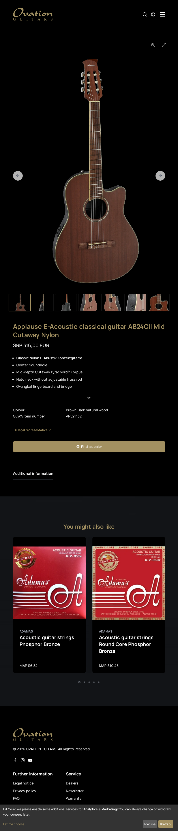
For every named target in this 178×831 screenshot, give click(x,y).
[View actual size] (153, 45)
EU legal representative (30, 430)
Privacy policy (24, 790)
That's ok (165, 824)
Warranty (73, 798)
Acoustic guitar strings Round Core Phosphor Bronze (126, 644)
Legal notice (23, 783)
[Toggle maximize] (164, 45)
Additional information (33, 473)
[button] (89, 398)
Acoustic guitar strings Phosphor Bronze (47, 641)
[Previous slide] (18, 176)
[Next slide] (160, 176)
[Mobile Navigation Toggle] (162, 14)
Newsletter (75, 790)
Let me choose (13, 824)
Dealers (72, 783)
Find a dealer (89, 447)
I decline (150, 824)
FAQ (16, 798)
